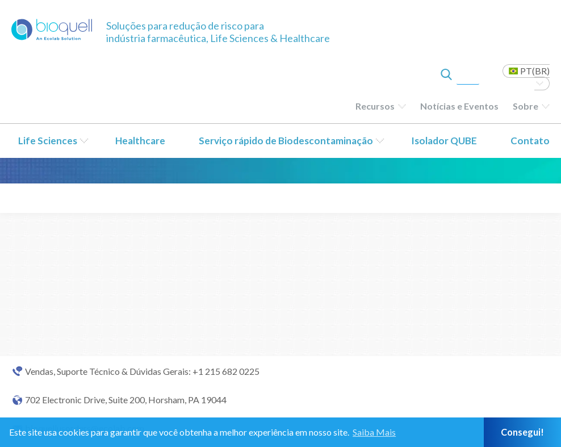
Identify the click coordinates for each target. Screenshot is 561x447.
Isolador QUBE (444, 141)
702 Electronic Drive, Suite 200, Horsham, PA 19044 (126, 400)
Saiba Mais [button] (374, 432)
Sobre (525, 106)
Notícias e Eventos (459, 106)
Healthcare (140, 141)
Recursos (375, 106)
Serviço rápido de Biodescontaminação (286, 141)
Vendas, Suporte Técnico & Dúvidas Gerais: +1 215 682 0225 (142, 371)
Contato (530, 141)
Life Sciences (47, 141)
